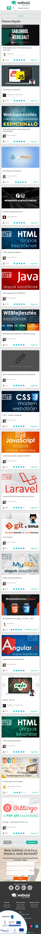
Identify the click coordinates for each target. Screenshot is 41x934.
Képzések (34, 907)
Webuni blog (21, 907)
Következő (31, 842)
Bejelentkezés (23, 8)
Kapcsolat (7, 905)
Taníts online (21, 905)
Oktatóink (7, 907)
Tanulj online (34, 905)
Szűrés (20, 16)
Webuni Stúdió (20, 909)
